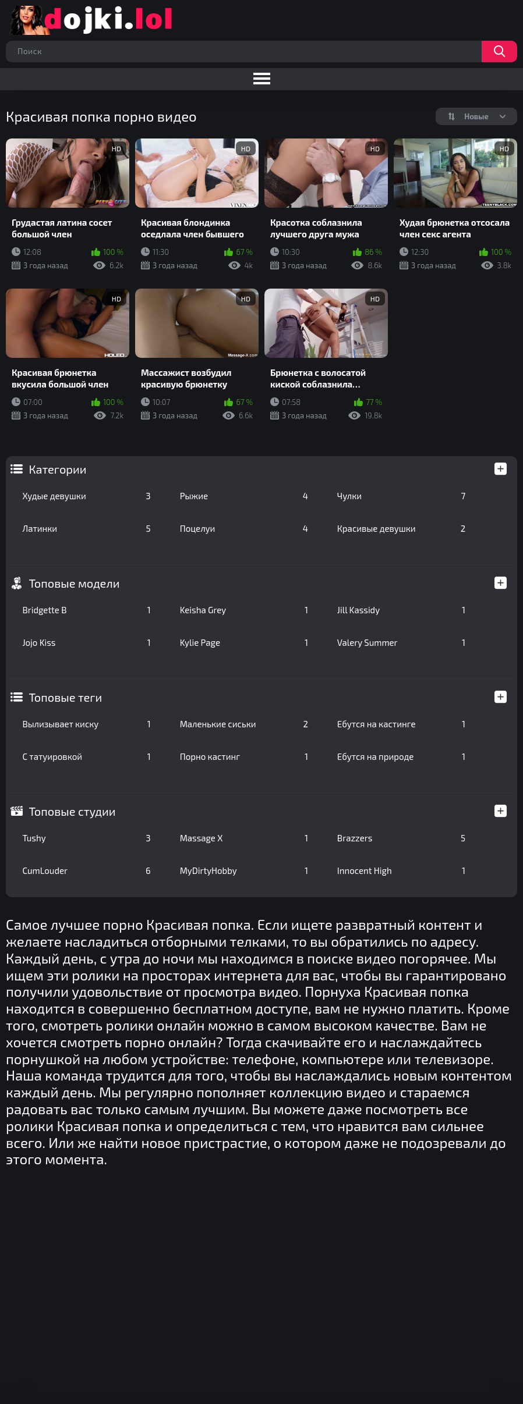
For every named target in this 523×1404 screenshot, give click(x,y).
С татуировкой (86, 756)
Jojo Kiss (86, 642)
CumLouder (86, 870)
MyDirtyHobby (244, 870)
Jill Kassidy (401, 610)
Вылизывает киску (86, 724)
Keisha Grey (244, 610)
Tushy (86, 838)
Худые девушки (86, 495)
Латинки (86, 528)
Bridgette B (86, 610)
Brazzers (401, 838)
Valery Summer (401, 642)
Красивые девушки (401, 528)
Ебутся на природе (401, 756)
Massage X (244, 838)
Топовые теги (65, 697)
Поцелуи (244, 528)
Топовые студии (72, 811)
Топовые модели (74, 583)
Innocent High (401, 870)
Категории (57, 469)
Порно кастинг (244, 756)
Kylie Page (244, 642)
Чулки (401, 495)
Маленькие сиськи (244, 724)
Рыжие (244, 495)
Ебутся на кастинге (401, 724)
